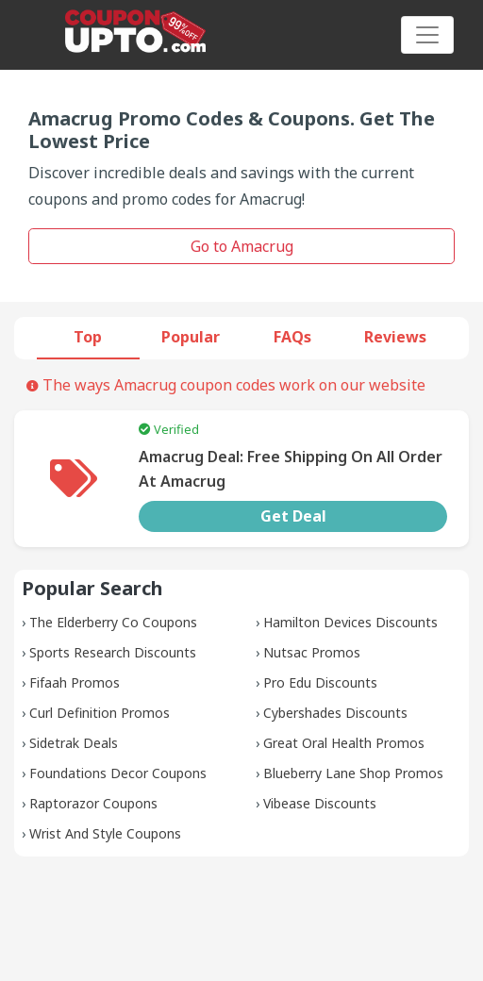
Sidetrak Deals (73, 743)
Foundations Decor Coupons (118, 773)
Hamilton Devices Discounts (350, 622)
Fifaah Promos (74, 682)
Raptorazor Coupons (93, 803)
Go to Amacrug (242, 246)
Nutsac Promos (311, 652)
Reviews (395, 336)
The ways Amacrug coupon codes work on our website (225, 384)
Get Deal (293, 516)
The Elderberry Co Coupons (113, 622)
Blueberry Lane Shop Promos (353, 773)
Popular (190, 336)
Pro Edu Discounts (320, 682)
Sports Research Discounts (112, 652)
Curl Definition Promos (99, 713)
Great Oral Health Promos (344, 743)
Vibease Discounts (319, 803)
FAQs (292, 336)
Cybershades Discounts (335, 713)
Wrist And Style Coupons (105, 833)
